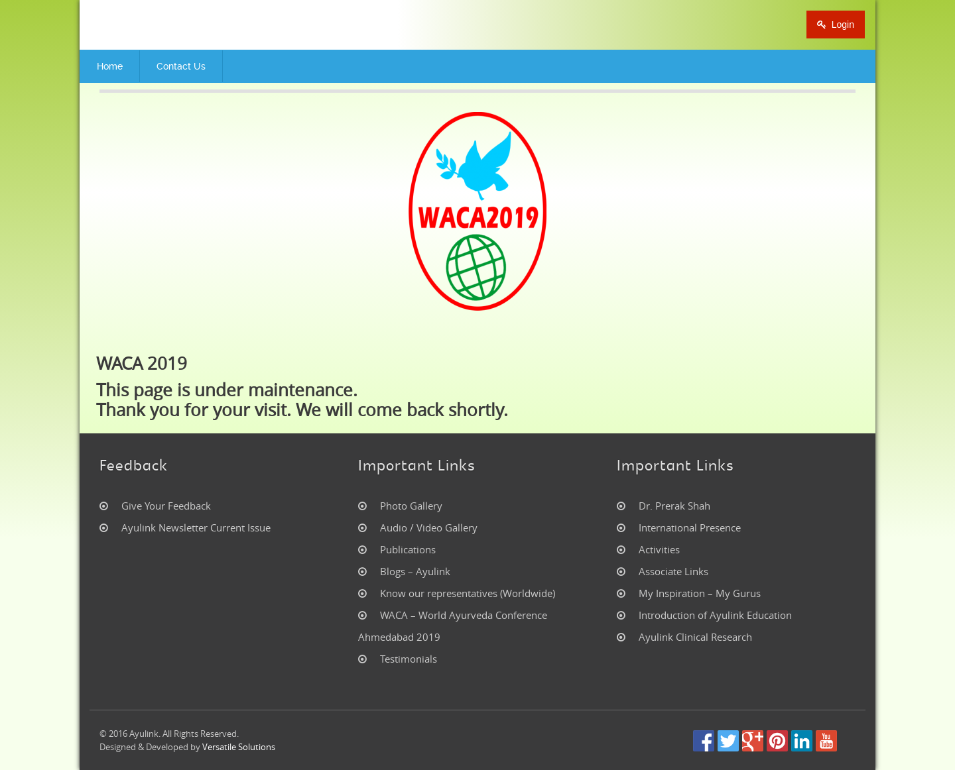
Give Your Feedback (166, 505)
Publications (408, 549)
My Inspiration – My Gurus (700, 593)
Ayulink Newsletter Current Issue (196, 527)
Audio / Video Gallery (429, 527)
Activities (659, 549)
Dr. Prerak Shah (674, 505)
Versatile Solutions (238, 747)
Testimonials (408, 658)
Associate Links (673, 571)
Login (835, 24)
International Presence (690, 527)
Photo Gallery (411, 505)
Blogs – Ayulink (415, 571)
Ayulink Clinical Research (695, 636)
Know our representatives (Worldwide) (467, 593)
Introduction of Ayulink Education (715, 615)
